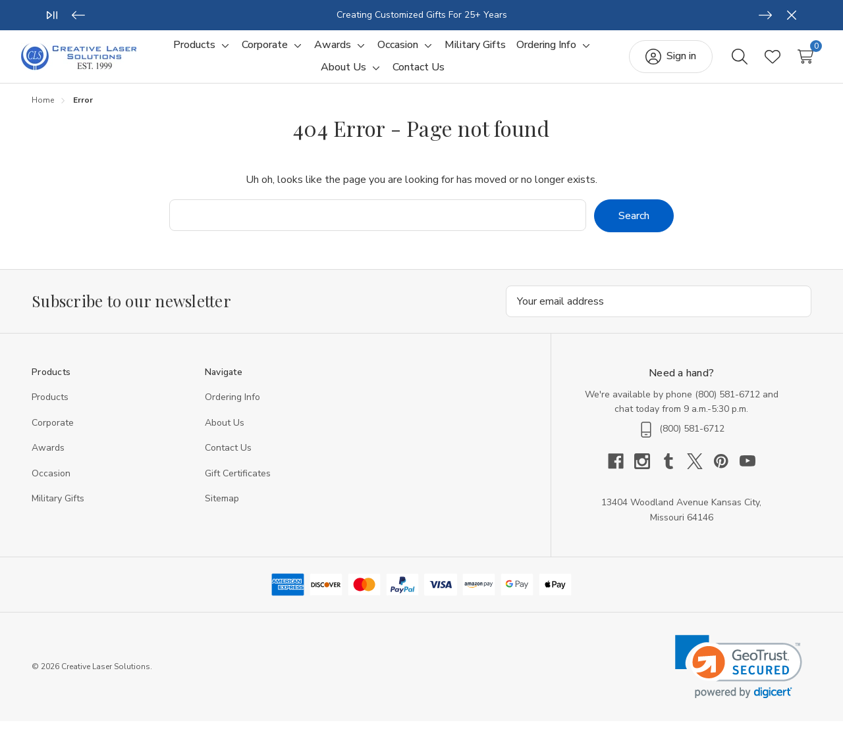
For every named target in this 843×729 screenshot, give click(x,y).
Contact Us (228, 455)
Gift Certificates (238, 481)
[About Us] (343, 71)
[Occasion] (397, 49)
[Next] (765, 15)
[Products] (194, 49)
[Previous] (78, 15)
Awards (48, 455)
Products (50, 405)
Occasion (51, 481)
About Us (224, 430)
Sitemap (222, 506)
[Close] (791, 15)
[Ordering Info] (546, 49)
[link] (738, 674)
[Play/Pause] (52, 15)
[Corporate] (265, 49)
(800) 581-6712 (727, 402)
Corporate (53, 430)
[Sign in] (660, 60)
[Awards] (332, 49)
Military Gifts (58, 506)
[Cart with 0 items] (794, 60)
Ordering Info (232, 405)
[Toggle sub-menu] (223, 49)
